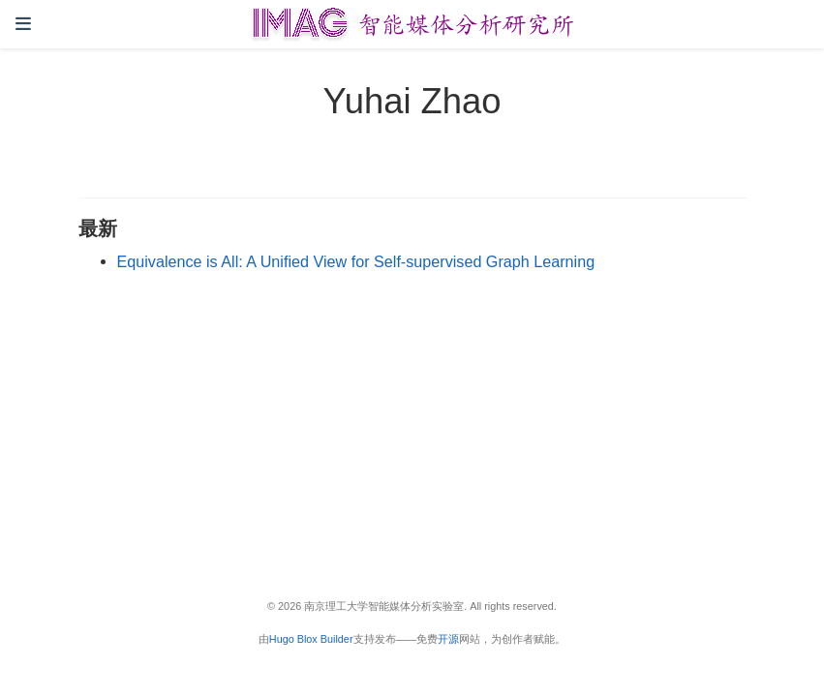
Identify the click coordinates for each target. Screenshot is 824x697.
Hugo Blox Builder (311, 639)
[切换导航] (23, 24)
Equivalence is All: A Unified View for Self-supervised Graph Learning (356, 261)
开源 (448, 639)
